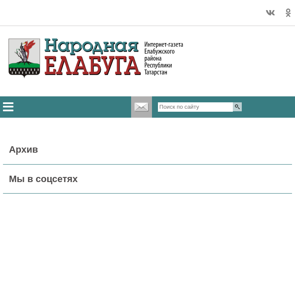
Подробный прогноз (55, 17)
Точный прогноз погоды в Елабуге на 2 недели (55, 9)
